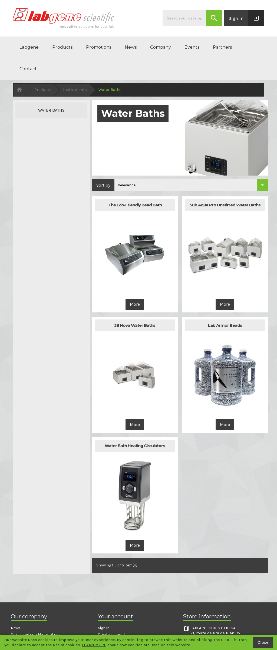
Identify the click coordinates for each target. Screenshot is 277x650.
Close (263, 642)
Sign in (104, 628)
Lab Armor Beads (225, 325)
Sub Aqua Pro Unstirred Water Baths (225, 204)
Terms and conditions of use (35, 634)
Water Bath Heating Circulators (135, 445)
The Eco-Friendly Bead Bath (135, 204)
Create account (111, 634)
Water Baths (51, 110)
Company (160, 47)
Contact (28, 68)
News (131, 47)
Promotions (98, 47)
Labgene (29, 47)
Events (191, 47)
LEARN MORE (94, 644)
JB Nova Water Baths (134, 325)
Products (62, 47)
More (135, 304)
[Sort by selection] (191, 185)
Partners (222, 47)
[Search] (184, 18)
